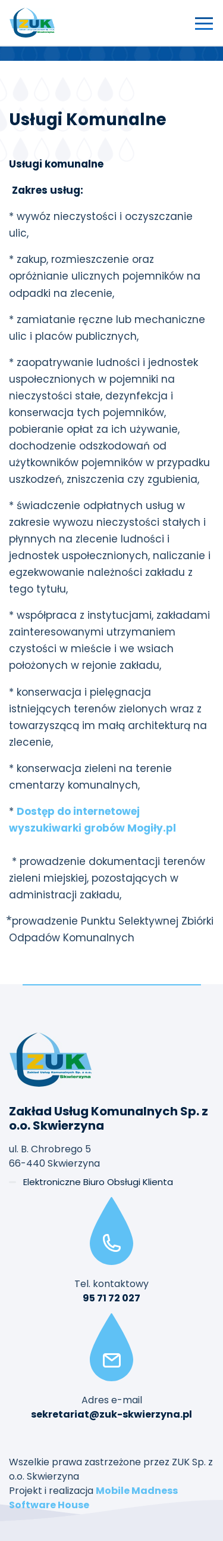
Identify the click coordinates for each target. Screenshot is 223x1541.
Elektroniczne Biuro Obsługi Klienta (98, 1182)
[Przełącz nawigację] (203, 23)
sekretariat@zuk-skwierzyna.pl (111, 1414)
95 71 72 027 (111, 1298)
